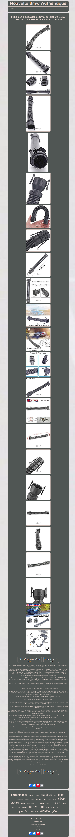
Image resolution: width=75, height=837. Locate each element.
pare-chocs (46, 794)
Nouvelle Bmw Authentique (38, 818)
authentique (36, 807)
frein (32, 799)
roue (55, 795)
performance (19, 794)
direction (20, 799)
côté (28, 803)
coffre (63, 808)
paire (23, 803)
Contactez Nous (38, 821)
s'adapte (27, 799)
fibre (54, 811)
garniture (39, 799)
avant (61, 794)
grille (49, 799)
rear (33, 803)
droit (37, 803)
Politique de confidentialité (38, 824)
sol (58, 808)
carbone (50, 807)
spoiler (54, 799)
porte (31, 795)
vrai (47, 803)
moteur (13, 799)
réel (45, 799)
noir (57, 802)
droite (24, 808)
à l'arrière (34, 811)
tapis (63, 803)
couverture (16, 808)
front (37, 795)
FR (39, 829)
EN (37, 829)
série (61, 798)
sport (42, 803)
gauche (23, 811)
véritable (45, 811)
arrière (14, 802)
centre (52, 803)
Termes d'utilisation (38, 827)
